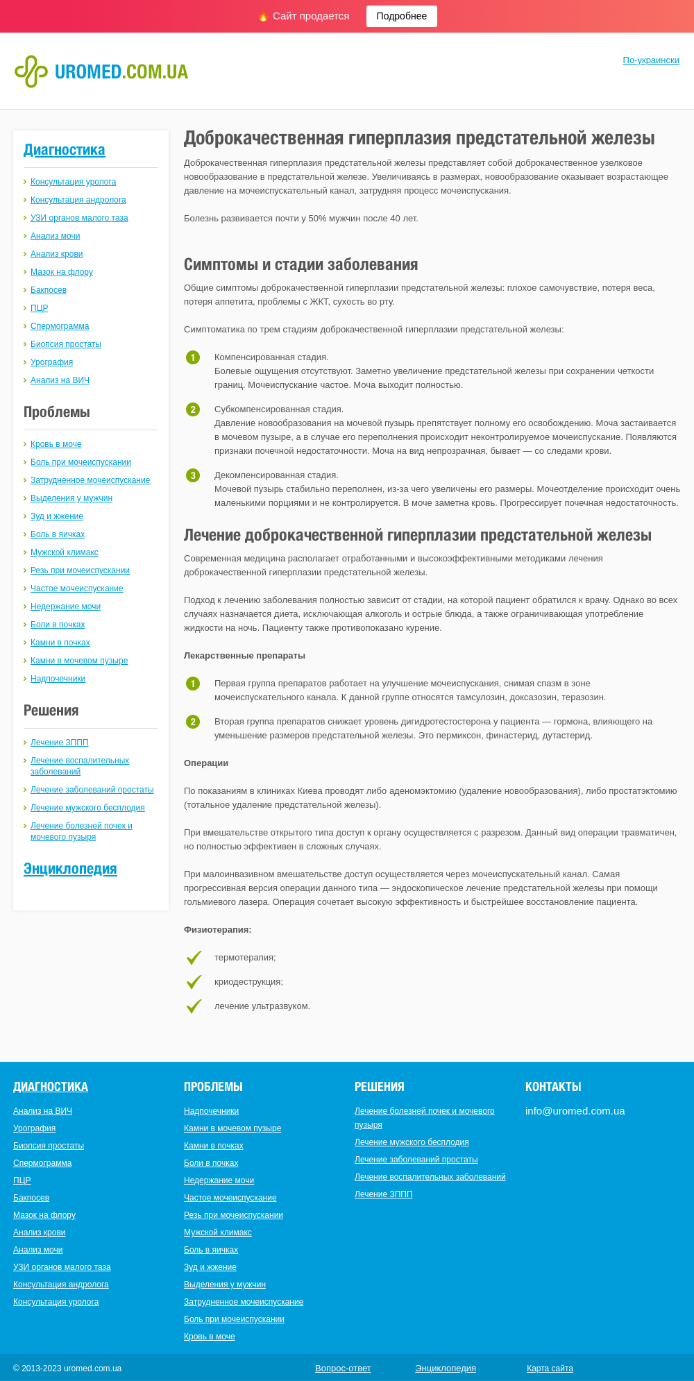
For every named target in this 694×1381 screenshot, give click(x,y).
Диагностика (64, 149)
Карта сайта (550, 1368)
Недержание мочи (66, 606)
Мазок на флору (62, 272)
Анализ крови (57, 254)
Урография (52, 362)
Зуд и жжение (57, 516)
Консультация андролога (78, 200)
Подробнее (402, 16)
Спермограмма (60, 326)
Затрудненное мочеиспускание (90, 480)
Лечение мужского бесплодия (88, 808)
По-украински (651, 60)
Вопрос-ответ (343, 1368)
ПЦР (40, 308)
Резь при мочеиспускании (80, 570)
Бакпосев (49, 290)
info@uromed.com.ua (575, 1111)
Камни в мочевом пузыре (79, 661)
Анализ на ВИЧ (60, 380)
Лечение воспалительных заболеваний (430, 1177)
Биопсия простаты (66, 344)
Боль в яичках (58, 534)
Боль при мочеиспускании (81, 462)
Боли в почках (58, 624)
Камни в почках (60, 642)
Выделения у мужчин (71, 498)
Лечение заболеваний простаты (92, 790)
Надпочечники (58, 679)
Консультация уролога (73, 182)
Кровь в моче (56, 444)
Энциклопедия (70, 868)
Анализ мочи (55, 236)
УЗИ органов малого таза (79, 218)
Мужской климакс (65, 552)
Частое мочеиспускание (77, 588)
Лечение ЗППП (60, 742)
